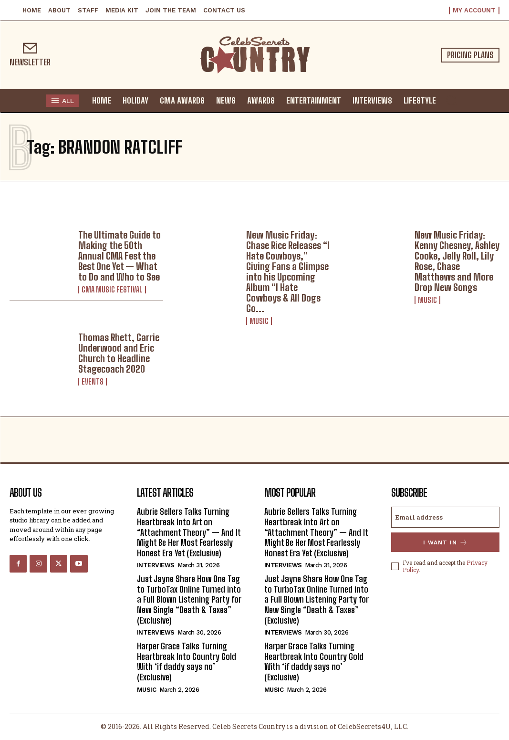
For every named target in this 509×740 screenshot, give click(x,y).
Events (93, 382)
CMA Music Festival (112, 289)
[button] (451, 100)
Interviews (156, 565)
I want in (445, 542)
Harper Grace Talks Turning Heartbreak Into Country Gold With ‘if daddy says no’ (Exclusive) (186, 661)
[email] (445, 517)
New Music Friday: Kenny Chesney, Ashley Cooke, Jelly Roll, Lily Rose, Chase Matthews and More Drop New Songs (457, 261)
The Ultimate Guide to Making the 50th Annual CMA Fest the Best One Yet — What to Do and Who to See (119, 255)
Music (259, 321)
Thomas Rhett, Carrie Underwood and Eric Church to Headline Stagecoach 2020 (118, 353)
